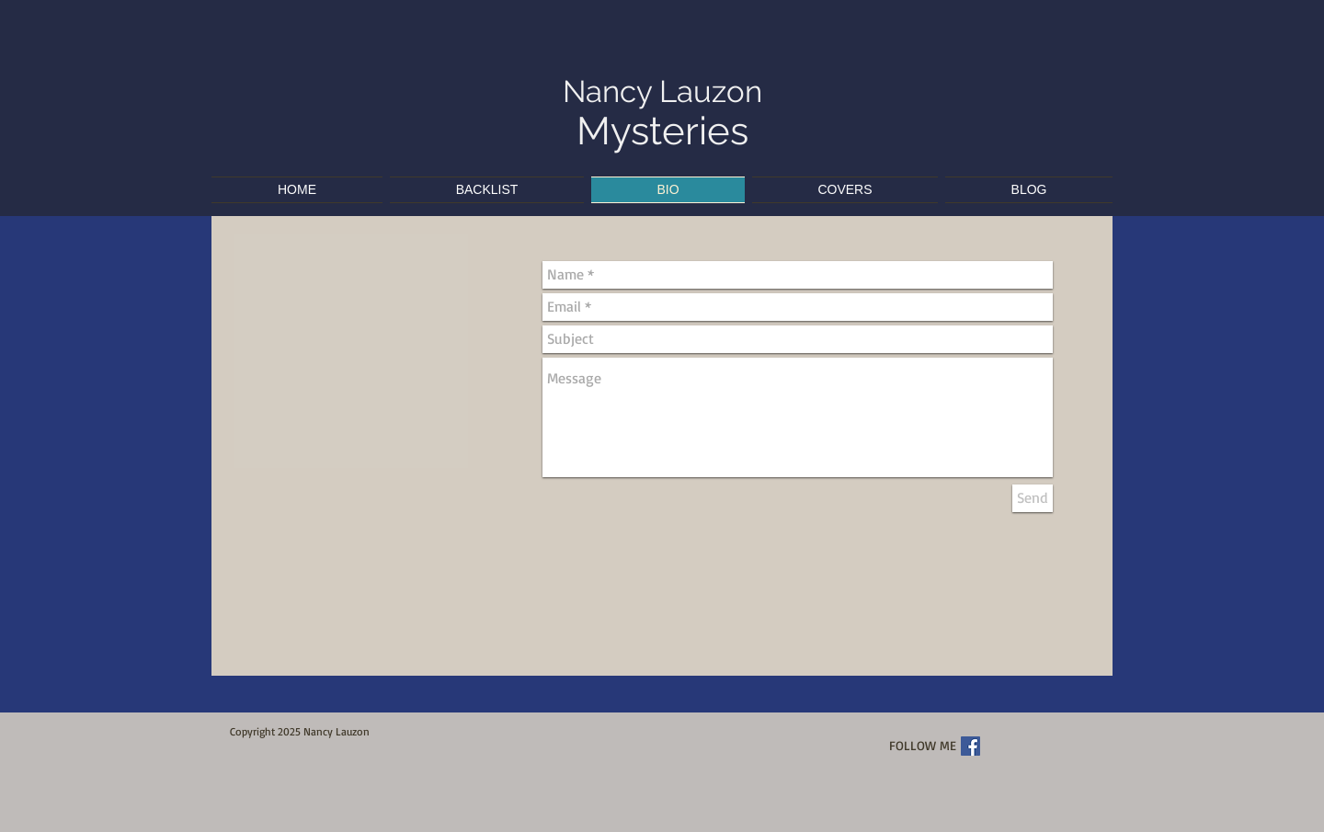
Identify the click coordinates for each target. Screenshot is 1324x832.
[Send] (1032, 498)
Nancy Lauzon (662, 91)
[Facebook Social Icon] (970, 746)
